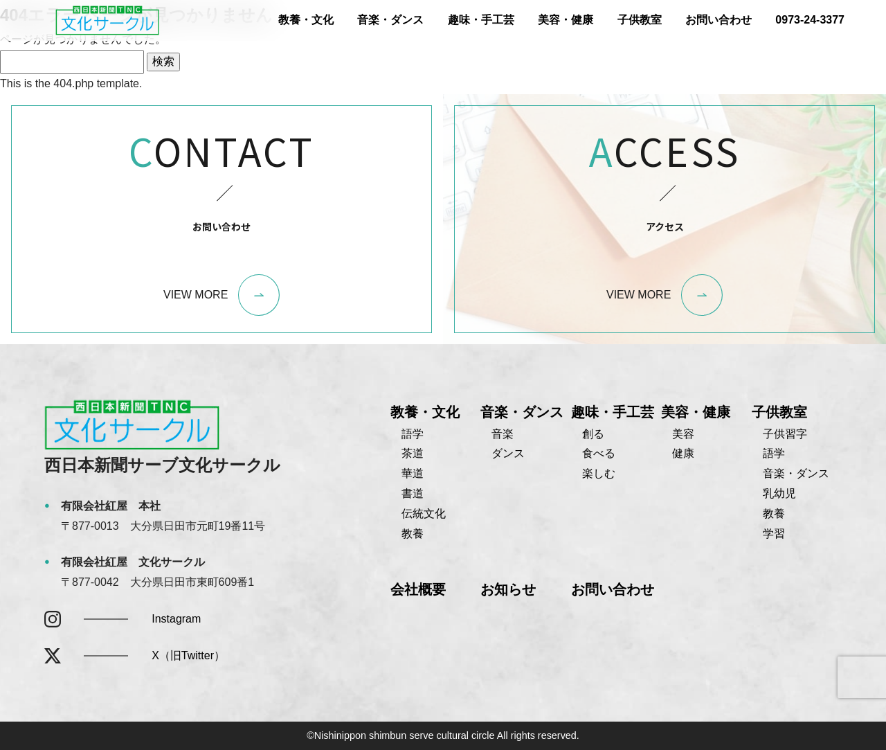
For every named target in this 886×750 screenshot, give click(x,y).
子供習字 (785, 434)
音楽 (502, 434)
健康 (683, 453)
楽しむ (598, 473)
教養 (412, 533)
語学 (412, 434)
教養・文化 (306, 20)
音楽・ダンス (390, 20)
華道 (412, 473)
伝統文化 (423, 513)
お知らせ (508, 589)
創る (593, 434)
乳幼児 (779, 493)
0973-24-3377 (809, 20)
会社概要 (418, 589)
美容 (683, 434)
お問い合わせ (718, 20)
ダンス (508, 453)
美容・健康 (565, 20)
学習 (774, 533)
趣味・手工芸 (481, 20)
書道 (412, 493)
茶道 (412, 453)
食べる (598, 453)
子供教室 (639, 20)
